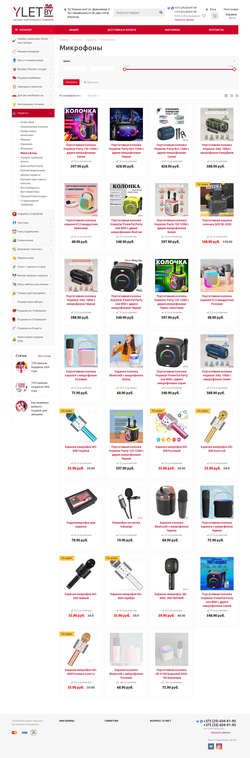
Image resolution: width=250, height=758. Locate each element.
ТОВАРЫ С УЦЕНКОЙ (30, 213)
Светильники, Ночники (30, 104)
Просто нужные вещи (30, 60)
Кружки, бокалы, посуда (31, 69)
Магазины (172, 29)
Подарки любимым (29, 77)
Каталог (26, 29)
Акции (74, 29)
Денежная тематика (29, 249)
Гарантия (111, 720)
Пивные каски (25, 257)
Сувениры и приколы (29, 86)
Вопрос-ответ (160, 720)
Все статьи (44, 356)
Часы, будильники (28, 231)
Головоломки (25, 240)
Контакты (216, 29)
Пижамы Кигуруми (28, 51)
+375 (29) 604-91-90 (186, 7)
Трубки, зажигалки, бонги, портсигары (32, 40)
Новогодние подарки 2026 (30, 339)
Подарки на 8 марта (29, 328)
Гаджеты (22, 113)
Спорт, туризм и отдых (31, 266)
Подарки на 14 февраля (31, 310)
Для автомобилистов (30, 95)
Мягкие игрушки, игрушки (32, 275)
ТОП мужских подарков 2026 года (40, 386)
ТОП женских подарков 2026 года (40, 367)
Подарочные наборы (30, 301)
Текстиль (23, 222)
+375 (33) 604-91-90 (186, 12)
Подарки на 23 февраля (31, 319)
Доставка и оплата (121, 29)
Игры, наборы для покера (32, 284)
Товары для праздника (31, 293)
